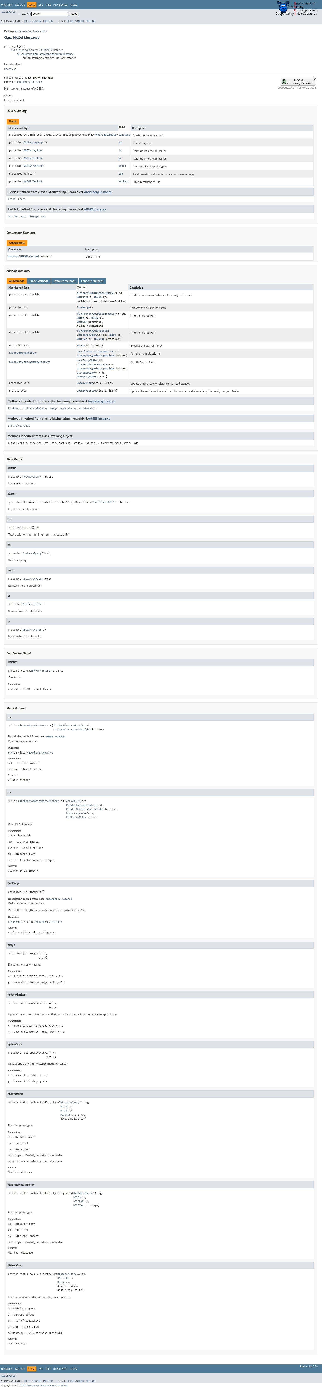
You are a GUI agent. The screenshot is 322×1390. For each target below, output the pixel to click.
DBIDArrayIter (33, 150)
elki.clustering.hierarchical (31, 31)
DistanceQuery (33, 142)
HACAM (7, 68)
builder (13, 216)
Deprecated (60, 4)
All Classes (8, 11)
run (79, 351)
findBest (14, 408)
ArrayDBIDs (90, 360)
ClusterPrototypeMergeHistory (29, 361)
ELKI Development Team (33, 1385)
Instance (13, 256)
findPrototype (86, 313)
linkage (33, 216)
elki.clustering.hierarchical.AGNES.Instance (36, 50)
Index (73, 4)
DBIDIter (82, 296)
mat (43, 216)
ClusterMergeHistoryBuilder (96, 355)
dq (120, 142)
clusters (124, 134)
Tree (48, 4)
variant (124, 181)
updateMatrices (87, 390)
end (23, 216)
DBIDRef (82, 338)
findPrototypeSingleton (93, 330)
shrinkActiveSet (19, 425)
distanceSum (85, 293)
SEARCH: (26, 13)
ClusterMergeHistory (23, 353)
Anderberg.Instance (29, 81)
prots (122, 165)
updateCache (68, 408)
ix (120, 150)
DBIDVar (82, 321)
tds (121, 173)
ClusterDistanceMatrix (98, 351)
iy (120, 158)
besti (21, 198)
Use (41, 4)
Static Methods (39, 281)
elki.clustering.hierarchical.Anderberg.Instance (45, 54)
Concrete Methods (92, 281)
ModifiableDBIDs (105, 134)
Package (20, 4)
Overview (6, 4)
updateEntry (85, 383)
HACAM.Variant (33, 181)
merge (80, 345)
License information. (57, 1385)
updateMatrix (88, 408)
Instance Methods (64, 281)
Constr (36, 21)
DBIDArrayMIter (34, 165)
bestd (11, 198)
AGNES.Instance (95, 209)
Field (27, 21)
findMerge (83, 307)
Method (48, 21)
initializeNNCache (35, 408)
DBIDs (98, 296)
